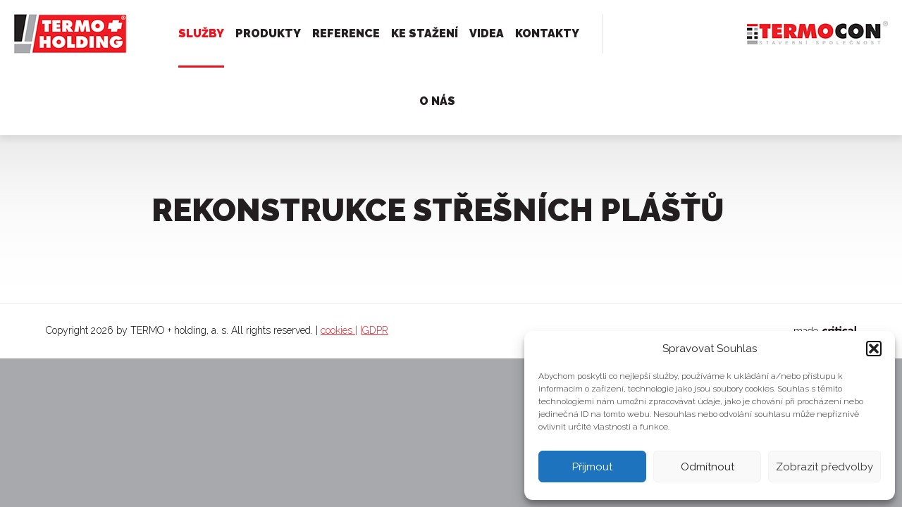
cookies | (339, 330)
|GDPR (374, 330)
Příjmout (592, 467)
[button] (874, 349)
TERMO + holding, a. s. (66, 27)
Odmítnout (707, 467)
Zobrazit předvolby (824, 467)
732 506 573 (695, 33)
